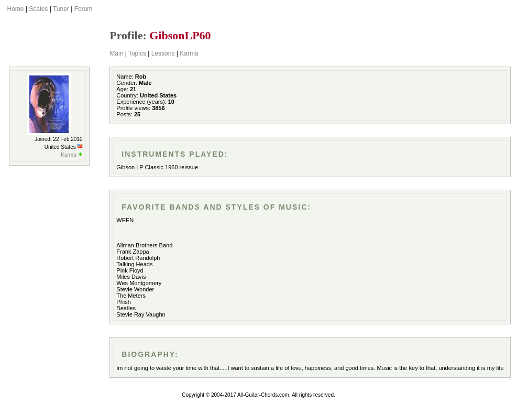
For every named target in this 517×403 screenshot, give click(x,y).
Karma (189, 53)
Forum (83, 9)
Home (15, 9)
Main (116, 53)
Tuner (61, 9)
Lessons (163, 53)
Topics (137, 53)
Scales (38, 9)
